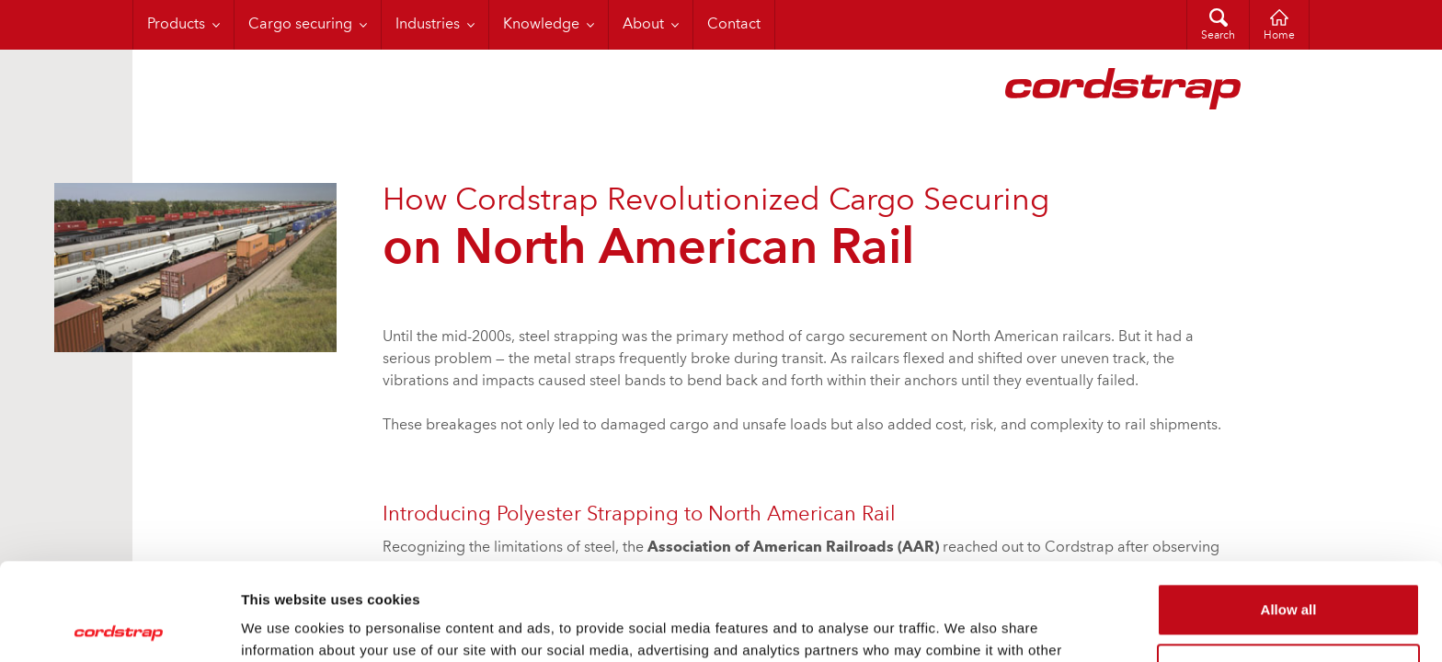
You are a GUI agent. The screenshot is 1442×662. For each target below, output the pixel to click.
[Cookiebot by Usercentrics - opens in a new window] (119, 626)
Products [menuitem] (176, 24)
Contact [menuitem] (734, 24)
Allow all (1289, 512)
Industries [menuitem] (427, 24)
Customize (1289, 572)
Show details (283, 625)
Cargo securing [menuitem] (300, 24)
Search (1218, 35)
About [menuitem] (643, 24)
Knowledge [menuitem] (541, 24)
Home (1279, 35)
